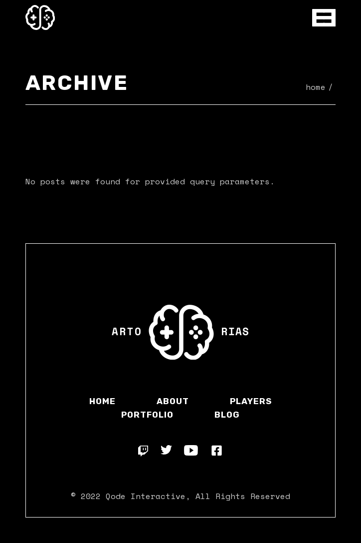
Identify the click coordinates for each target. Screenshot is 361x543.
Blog (227, 415)
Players (251, 401)
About (173, 401)
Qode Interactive (145, 496)
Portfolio (147, 415)
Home (102, 401)
